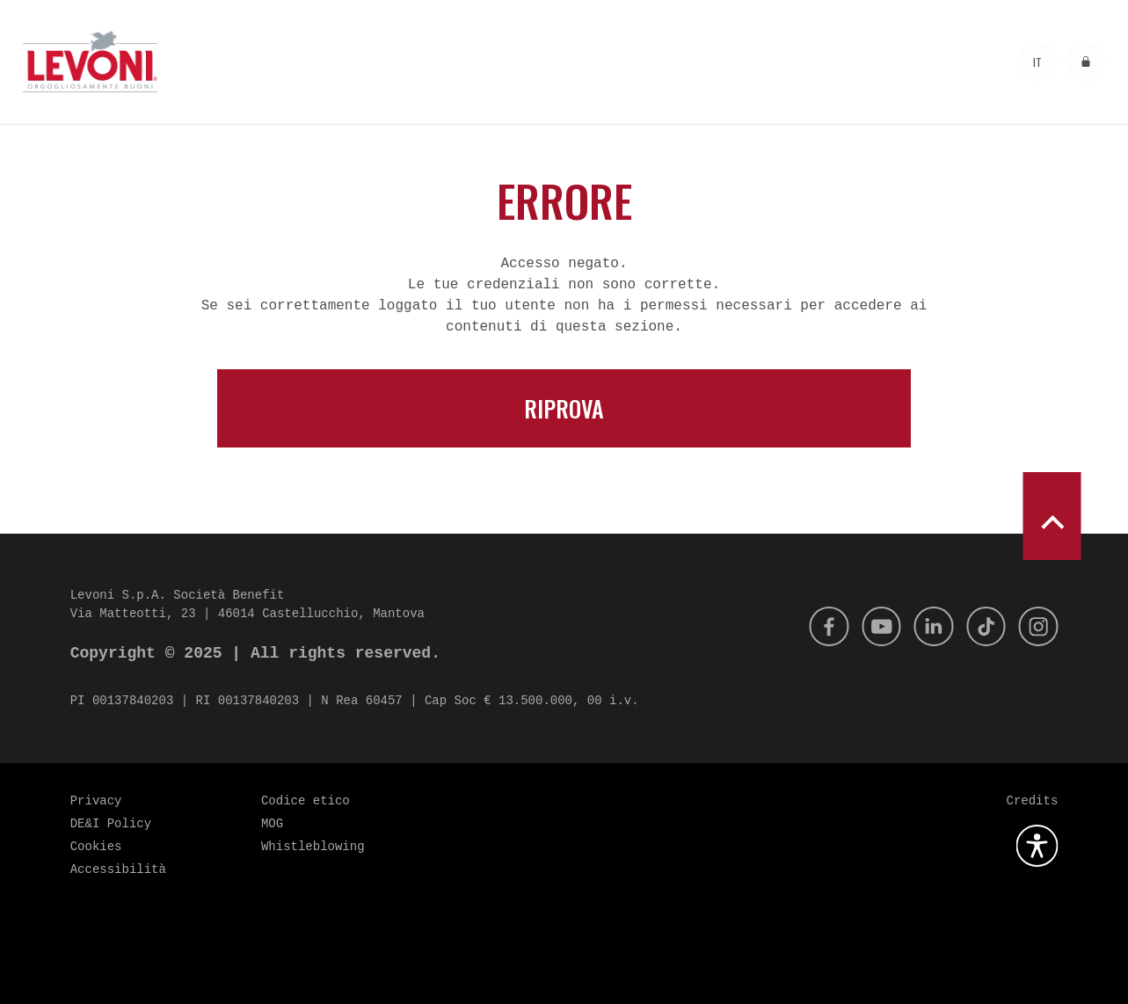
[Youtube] (870, 626)
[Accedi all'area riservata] (1085, 62)
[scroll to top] (1051, 516)
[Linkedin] (926, 626)
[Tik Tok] (981, 626)
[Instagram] (1036, 626)
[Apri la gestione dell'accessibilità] (1036, 846)
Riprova (564, 408)
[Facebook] (815, 626)
